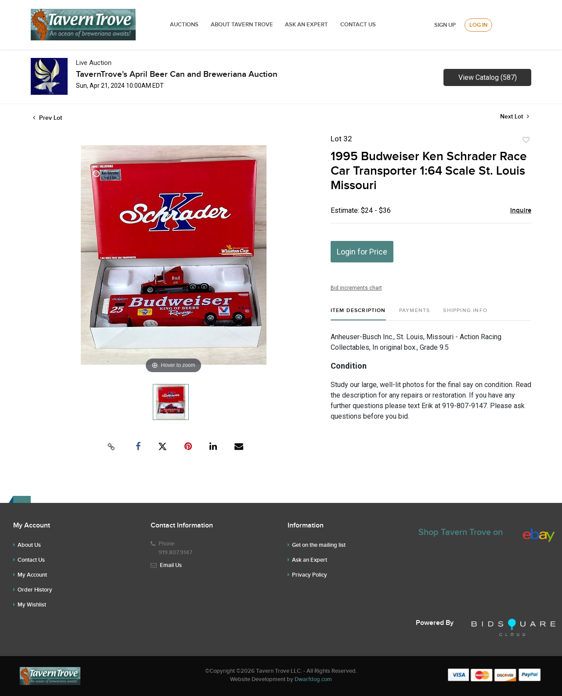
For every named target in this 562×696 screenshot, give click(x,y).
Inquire (520, 211)
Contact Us (358, 24)
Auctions (184, 24)
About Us (29, 545)
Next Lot (514, 116)
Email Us (171, 565)
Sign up (445, 25)
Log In (478, 25)
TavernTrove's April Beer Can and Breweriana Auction (176, 74)
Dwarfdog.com (313, 679)
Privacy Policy (309, 574)
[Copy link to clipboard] (111, 446)
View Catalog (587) (487, 77)
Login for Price (362, 251)
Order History (35, 589)
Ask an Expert (309, 559)
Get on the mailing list (319, 545)
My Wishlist (32, 604)
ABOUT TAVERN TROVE (242, 24)
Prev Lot (47, 118)
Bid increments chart (356, 288)
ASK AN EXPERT (306, 24)
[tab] (358, 314)
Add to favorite (526, 140)
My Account (32, 574)
